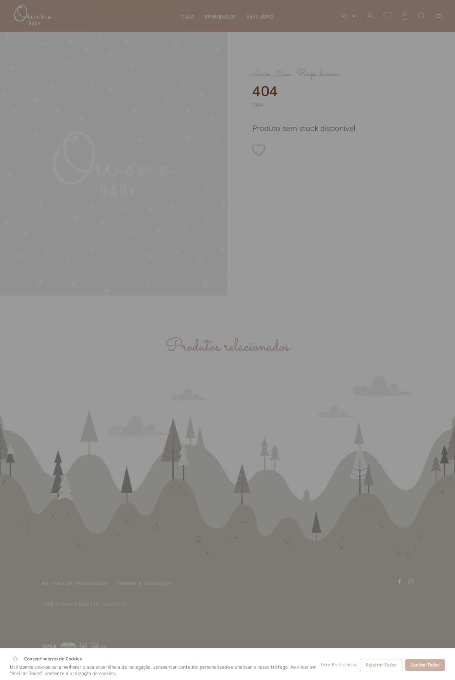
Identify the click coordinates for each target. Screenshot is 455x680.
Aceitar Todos (425, 665)
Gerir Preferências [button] (339, 665)
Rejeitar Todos (381, 665)
